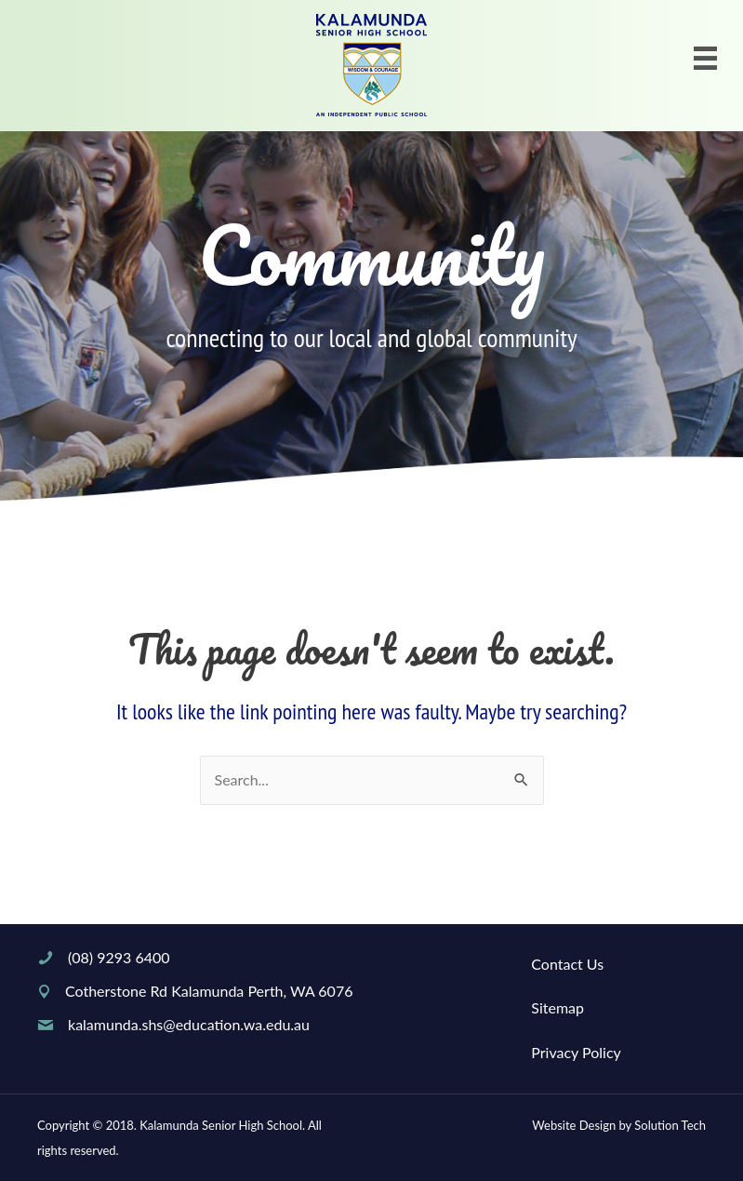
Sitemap (557, 1007)
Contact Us (567, 964)
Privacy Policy (576, 1052)
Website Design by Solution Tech (619, 1125)
